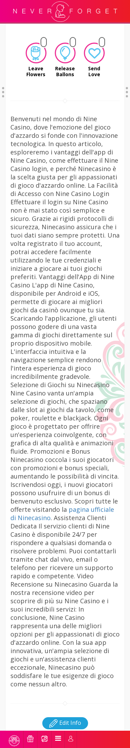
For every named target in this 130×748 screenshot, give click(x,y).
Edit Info (65, 714)
